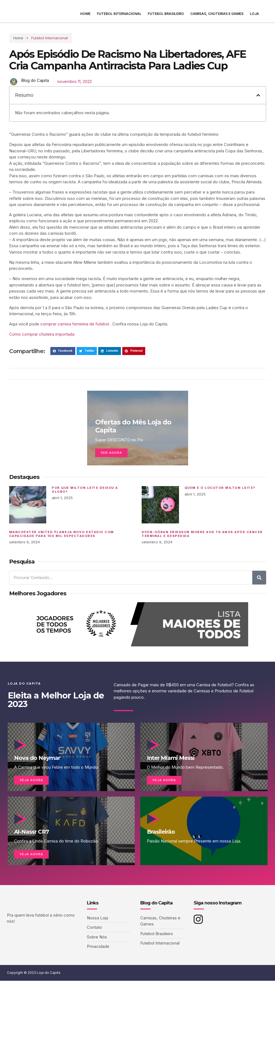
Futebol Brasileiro (166, 14)
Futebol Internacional (119, 14)
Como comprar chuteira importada (41, 355)
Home (85, 14)
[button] (258, 116)
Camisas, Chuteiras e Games (216, 14)
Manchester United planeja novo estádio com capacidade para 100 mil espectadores (61, 555)
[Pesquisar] (259, 598)
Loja (254, 14)
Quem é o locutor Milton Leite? (220, 509)
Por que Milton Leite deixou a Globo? (85, 511)
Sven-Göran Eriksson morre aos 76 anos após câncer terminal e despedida (202, 555)
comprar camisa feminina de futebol (74, 345)
